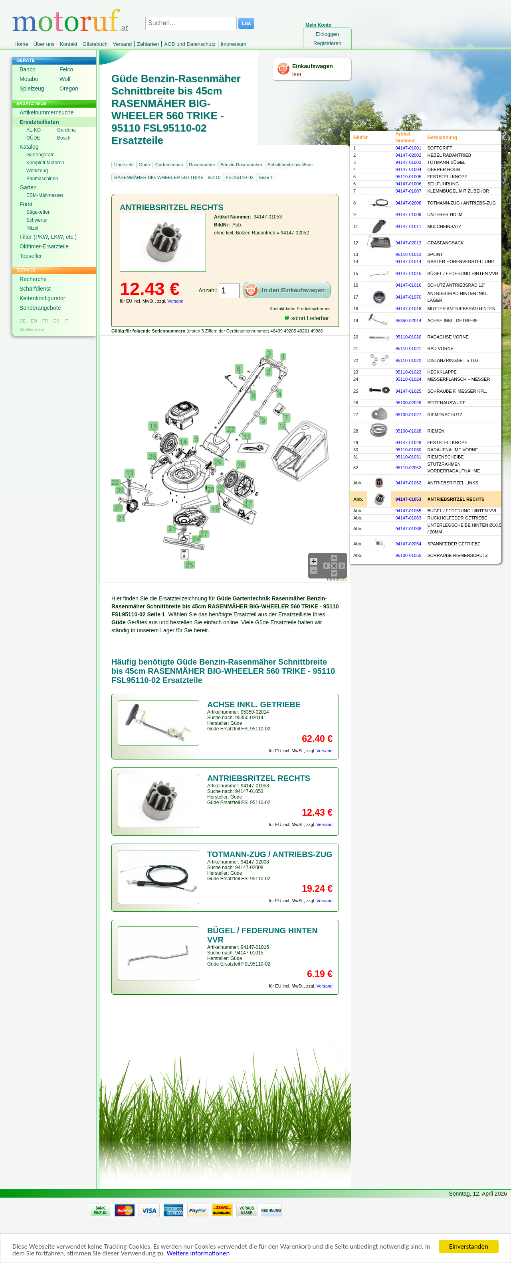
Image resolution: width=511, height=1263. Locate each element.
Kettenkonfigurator (42, 298)
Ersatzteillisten (39, 122)
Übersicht (124, 164)
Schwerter (37, 220)
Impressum (233, 44)
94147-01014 (408, 261)
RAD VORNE (441, 348)
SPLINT (435, 254)
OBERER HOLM (444, 169)
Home (21, 44)
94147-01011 (408, 226)
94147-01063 (408, 517)
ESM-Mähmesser (44, 195)
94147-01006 (408, 183)
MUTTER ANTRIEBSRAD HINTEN (462, 308)
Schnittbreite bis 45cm (290, 164)
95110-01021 (408, 348)
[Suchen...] (191, 23)
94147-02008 (408, 203)
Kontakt (68, 44)
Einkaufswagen (312, 66)
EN (34, 321)
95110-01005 (408, 176)
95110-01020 (408, 336)
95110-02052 (408, 467)
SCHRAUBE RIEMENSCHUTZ (458, 555)
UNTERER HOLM (445, 214)
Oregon (68, 88)
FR (45, 321)
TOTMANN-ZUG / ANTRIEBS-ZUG (462, 203)
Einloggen (327, 34)
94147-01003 (408, 162)
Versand (122, 44)
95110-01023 (408, 372)
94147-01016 (408, 285)
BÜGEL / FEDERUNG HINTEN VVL (463, 510)
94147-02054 (408, 543)
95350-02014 (408, 320)
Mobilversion (32, 329)
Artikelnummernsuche (46, 112)
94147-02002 (408, 155)
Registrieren (327, 43)
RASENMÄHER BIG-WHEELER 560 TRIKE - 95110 (167, 177)
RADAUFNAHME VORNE (453, 449)
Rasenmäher (202, 164)
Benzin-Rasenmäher (241, 164)
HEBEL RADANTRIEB (449, 155)
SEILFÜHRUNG (443, 183)
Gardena (66, 130)
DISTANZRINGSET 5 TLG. (454, 360)
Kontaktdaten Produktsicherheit (300, 308)
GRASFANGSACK (446, 242)
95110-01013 (408, 254)
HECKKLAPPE (442, 372)
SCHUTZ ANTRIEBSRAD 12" (456, 285)
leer (296, 74)
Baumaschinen (42, 178)
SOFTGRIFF (440, 148)
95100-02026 (408, 402)
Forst (26, 204)
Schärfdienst (35, 288)
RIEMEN (436, 431)
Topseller (31, 256)
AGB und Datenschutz (190, 44)
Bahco (28, 69)
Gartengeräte (40, 154)
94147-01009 (408, 214)
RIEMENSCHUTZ (445, 414)
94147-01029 (408, 442)
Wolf (65, 79)
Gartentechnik (169, 164)
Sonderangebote (40, 308)
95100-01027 (408, 414)
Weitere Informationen (198, 1255)
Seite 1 (266, 177)
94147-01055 (408, 510)
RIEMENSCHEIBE (446, 456)
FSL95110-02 (240, 177)
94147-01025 (408, 391)
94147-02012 (408, 242)
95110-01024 (408, 379)
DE (23, 321)
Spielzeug (32, 88)
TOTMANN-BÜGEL (446, 162)
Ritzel (32, 228)
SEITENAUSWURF (446, 402)
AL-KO (33, 130)
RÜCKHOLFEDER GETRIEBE (457, 517)
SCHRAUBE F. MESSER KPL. (457, 391)
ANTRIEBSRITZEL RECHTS (456, 499)
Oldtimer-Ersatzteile (44, 246)
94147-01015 (408, 273)
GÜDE (33, 138)
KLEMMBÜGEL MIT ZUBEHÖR (458, 191)
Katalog (29, 147)
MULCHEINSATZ (444, 226)
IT (66, 321)
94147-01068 (408, 528)
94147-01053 (408, 499)
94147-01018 (408, 308)
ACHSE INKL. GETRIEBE (453, 320)
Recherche (33, 279)
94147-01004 (408, 169)
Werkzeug (37, 170)
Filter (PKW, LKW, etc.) (48, 237)
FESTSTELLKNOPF (447, 176)
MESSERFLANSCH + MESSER (459, 379)
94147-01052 (408, 482)
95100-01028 (408, 431)
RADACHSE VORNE (448, 336)
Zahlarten (148, 44)
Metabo (29, 79)
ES (56, 321)
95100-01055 (408, 555)
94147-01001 (408, 148)
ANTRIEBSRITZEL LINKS (453, 482)
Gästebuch (95, 44)
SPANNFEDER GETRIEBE (454, 543)
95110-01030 (408, 449)
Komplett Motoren (45, 162)
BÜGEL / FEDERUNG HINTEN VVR (463, 273)
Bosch (63, 138)
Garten (28, 187)
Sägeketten (38, 212)
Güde (144, 164)
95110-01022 (408, 360)
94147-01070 (408, 297)
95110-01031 (408, 456)
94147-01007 (408, 191)
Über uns (44, 44)
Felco (66, 69)
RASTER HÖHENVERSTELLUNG (461, 261)
